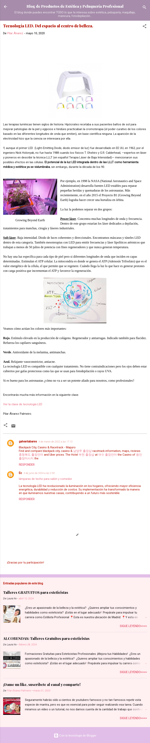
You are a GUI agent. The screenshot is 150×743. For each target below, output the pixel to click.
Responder (27, 464)
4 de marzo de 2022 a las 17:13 (55, 441)
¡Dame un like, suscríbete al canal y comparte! (41, 684)
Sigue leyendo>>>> (133, 626)
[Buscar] (144, 8)
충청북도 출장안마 (31, 454)
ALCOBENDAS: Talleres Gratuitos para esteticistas (46, 638)
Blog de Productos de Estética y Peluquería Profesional (75, 6)
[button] (144, 27)
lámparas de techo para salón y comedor (45, 479)
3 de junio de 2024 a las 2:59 (39, 473)
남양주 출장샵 (82, 451)
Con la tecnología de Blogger (75, 735)
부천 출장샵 (86, 454)
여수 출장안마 (107, 454)
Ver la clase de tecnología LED (22, 404)
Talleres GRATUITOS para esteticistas (35, 592)
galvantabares (28, 441)
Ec (20, 473)
